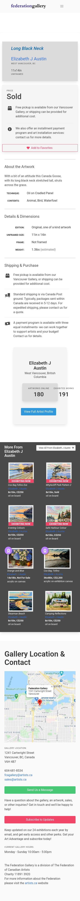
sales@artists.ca (15, 779)
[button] (62, 6)
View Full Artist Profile (38, 411)
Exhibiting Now (21, 481)
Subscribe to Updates (40, 819)
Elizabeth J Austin (28, 58)
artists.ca (31, 883)
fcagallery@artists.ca (18, 775)
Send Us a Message (40, 790)
